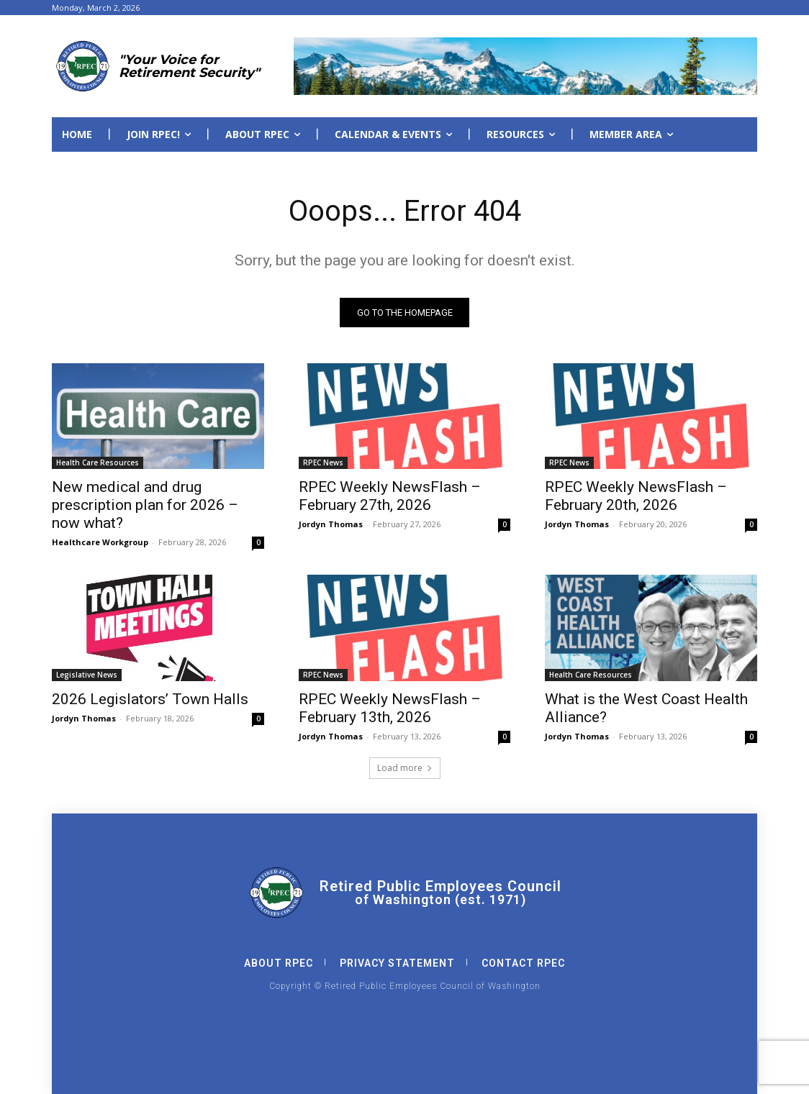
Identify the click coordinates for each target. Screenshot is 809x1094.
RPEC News (323, 462)
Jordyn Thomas (331, 524)
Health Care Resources (97, 462)
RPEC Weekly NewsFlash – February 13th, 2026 (390, 708)
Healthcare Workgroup (100, 542)
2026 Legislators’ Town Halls (150, 699)
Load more (405, 768)
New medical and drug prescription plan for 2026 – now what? (145, 505)
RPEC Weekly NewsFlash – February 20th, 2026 (636, 496)
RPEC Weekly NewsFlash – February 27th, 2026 (390, 496)
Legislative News (86, 675)
